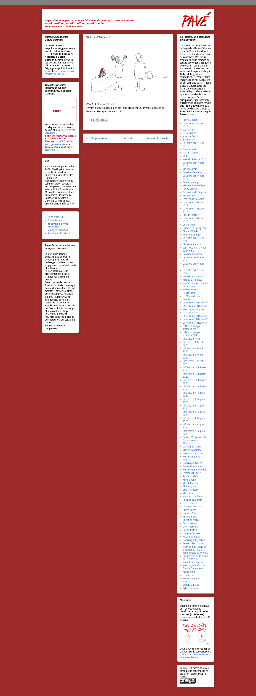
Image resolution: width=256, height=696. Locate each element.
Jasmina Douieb (191, 136)
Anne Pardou (190, 516)
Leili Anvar (188, 575)
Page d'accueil (55, 217)
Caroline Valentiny (192, 172)
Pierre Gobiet (190, 119)
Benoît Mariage (191, 182)
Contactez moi (55, 220)
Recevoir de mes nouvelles (57, 225)
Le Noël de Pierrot (192, 446)
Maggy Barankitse (192, 279)
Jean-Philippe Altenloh (195, 469)
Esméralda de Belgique (195, 192)
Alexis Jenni (189, 571)
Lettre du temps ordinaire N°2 (191, 328)
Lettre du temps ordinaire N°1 (191, 334)
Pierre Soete (189, 509)
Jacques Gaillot (190, 312)
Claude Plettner (191, 215)
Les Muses (188, 129)
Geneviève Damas (192, 466)
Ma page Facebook (57, 230)
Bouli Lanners (190, 523)
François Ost (189, 149)
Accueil (128, 138)
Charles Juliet (190, 486)
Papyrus (50, 150)
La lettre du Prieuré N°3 (196, 315)
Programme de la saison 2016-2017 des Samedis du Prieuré (196, 559)
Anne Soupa (189, 479)
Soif (185, 156)
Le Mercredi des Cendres (191, 298)
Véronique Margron (193, 309)
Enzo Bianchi (190, 503)
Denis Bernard (190, 526)
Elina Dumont (190, 133)
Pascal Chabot (190, 476)
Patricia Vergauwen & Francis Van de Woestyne (194, 440)
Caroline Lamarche (192, 254)
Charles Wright (191, 231)
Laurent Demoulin (192, 506)
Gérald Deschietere (193, 276)
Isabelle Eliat (189, 513)
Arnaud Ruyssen (191, 195)
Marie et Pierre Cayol (194, 185)
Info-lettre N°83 (191, 338)
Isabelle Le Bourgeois (194, 228)
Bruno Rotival (190, 530)
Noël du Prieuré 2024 (194, 159)
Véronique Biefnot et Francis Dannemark (194, 567)
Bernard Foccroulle (193, 543)
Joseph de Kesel (191, 536)
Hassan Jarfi (189, 292)
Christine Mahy (191, 519)
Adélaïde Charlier (192, 234)
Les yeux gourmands (59, 143)
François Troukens (192, 496)
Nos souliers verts (192, 453)
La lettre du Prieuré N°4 (196, 305)
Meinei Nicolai (190, 169)
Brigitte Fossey (191, 489)
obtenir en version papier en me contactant (194, 656)
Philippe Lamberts (192, 499)
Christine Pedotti (192, 244)
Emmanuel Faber (192, 473)
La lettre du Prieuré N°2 (196, 319)
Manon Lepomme (192, 450)
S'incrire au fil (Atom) (58, 233)
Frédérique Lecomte (193, 199)
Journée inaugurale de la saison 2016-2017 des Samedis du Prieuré (195, 549)
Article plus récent (98, 138)
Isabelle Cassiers (191, 533)
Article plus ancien (158, 138)
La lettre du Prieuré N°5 (196, 302)
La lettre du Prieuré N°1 (196, 322)
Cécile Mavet (189, 224)
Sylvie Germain (191, 588)
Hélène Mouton (191, 289)
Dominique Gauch (192, 463)
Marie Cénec (189, 493)
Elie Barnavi (189, 139)
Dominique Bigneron (194, 540)
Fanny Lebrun (190, 188)
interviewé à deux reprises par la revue (59, 72)
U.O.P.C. (61, 141)
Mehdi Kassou (190, 483)
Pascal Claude (190, 152)
